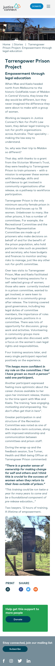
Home (6, 44)
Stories (18, 44)
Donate (36, 6)
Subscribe (15, 648)
